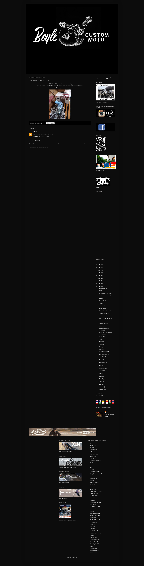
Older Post (87, 144)
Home (59, 144)
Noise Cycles (93, 517)
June (100, 376)
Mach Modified (94, 509)
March (101, 384)
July (100, 373)
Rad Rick (101, 298)
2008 (99, 396)
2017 (99, 267)
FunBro (92, 480)
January (101, 389)
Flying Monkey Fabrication (96, 474)
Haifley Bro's (93, 489)
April (100, 381)
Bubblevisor (93, 456)
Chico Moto (93, 458)
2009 (99, 393)
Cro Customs (93, 463)
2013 (99, 278)
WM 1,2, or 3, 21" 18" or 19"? (106, 318)
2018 (99, 264)
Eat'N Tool (101, 326)
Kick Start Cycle (94, 493)
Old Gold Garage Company (97, 520)
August (101, 371)
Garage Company (94, 482)
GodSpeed (93, 485)
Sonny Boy (92, 528)
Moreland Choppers (95, 513)
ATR (91, 443)
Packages (101, 347)
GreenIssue (93, 487)
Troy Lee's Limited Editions (106, 311)
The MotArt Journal (95, 539)
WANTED (101, 316)
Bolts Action (93, 452)
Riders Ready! (102, 308)
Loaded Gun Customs (95, 502)
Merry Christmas (103, 306)
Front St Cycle (93, 478)
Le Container (93, 498)
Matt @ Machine (103, 357)
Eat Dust (92, 469)
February (101, 387)
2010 (99, 286)
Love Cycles (93, 504)
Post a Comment (35, 140)
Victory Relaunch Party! (105, 293)
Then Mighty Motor (95, 544)
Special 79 (92, 535)
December (102, 288)
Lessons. (101, 303)
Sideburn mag (93, 526)
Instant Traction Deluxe (96, 491)
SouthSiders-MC (94, 531)
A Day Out (101, 344)
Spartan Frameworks (95, 533)
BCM (108, 412)
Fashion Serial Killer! (95, 471)
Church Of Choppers (95, 460)
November (102, 363)
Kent (34, 131)
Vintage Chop (93, 548)
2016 (99, 270)
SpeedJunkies (93, 537)
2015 (99, 273)
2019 (99, 262)
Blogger (75, 557)
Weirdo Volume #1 (104, 354)
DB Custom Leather (95, 465)
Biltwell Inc (92, 447)
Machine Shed (93, 511)
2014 (99, 275)
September (102, 368)
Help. (100, 339)
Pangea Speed (93, 522)
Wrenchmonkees (94, 550)
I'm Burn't (101, 341)
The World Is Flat (103, 323)
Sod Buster (102, 337)
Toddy (91, 546)
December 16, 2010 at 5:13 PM (41, 136)
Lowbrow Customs (95, 506)
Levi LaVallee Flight (104, 313)
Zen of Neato (93, 553)
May (100, 379)
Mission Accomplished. (105, 296)
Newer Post (32, 144)
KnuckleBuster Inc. (94, 496)
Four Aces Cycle (94, 476)
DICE (91, 467)
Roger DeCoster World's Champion (105, 333)
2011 (99, 283)
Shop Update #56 (103, 321)
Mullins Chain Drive (95, 515)
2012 (99, 281)
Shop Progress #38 (104, 352)
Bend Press (93, 445)
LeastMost (92, 500)
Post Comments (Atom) (42, 147)
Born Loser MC (94, 454)
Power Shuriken (103, 301)
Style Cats (101, 349)
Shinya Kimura (93, 524)
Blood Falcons (93, 449)
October (101, 365)
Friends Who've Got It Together (104, 329)
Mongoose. (102, 359)
